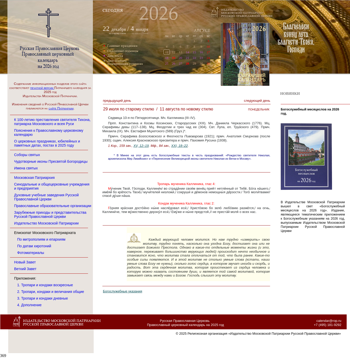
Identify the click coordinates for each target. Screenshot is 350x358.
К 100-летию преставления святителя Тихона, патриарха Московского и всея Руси (52, 122)
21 (187, 58)
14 (187, 52)
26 (173, 63)
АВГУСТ (202, 30)
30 (201, 63)
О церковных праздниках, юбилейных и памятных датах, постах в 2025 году (47, 143)
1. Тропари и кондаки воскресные (45, 285)
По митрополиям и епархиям (41, 239)
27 (180, 63)
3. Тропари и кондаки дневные (42, 298)
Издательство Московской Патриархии (46, 223)
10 (208, 46)
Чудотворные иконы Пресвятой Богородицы (51, 161)
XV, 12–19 (141, 146)
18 (166, 58)
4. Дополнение (29, 305)
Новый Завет (25, 262)
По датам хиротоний (34, 246)
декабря (118, 29)
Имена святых (26, 168)
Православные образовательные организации (52, 206)
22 (194, 58)
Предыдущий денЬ (117, 101)
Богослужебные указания (122, 291)
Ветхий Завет (25, 269)
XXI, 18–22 (179, 146)
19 (173, 58)
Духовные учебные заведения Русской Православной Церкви (46, 197)
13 (180, 52)
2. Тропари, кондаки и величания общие (50, 292)
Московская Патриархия (34, 178)
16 (201, 52)
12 (173, 52)
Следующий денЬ (257, 101)
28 (187, 63)
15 (194, 52)
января (139, 29)
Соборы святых (27, 155)
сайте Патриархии (60, 108)
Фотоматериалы (30, 253)
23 (201, 58)
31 (208, 63)
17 (208, 52)
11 (166, 52)
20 (180, 58)
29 (194, 63)
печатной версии (42, 88)
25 (166, 63)
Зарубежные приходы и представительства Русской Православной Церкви (50, 214)
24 (208, 58)
